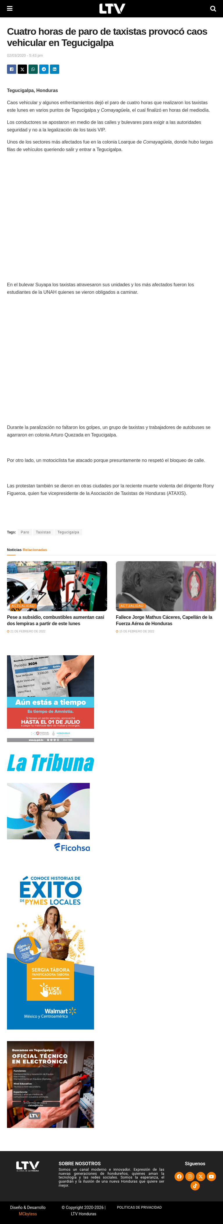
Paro (25, 532)
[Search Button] (213, 8)
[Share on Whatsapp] (33, 69)
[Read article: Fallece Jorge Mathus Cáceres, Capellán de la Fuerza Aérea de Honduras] (166, 586)
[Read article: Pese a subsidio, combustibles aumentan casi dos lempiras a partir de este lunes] (57, 586)
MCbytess (28, 1214)
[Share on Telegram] (43, 69)
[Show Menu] (9, 8)
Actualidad (23, 606)
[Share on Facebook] (11, 69)
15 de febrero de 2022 (135, 631)
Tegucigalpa (68, 532)
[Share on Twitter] (22, 69)
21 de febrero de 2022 (26, 631)
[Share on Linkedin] (54, 69)
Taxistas (43, 532)
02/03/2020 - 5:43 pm (25, 55)
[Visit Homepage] (111, 8)
